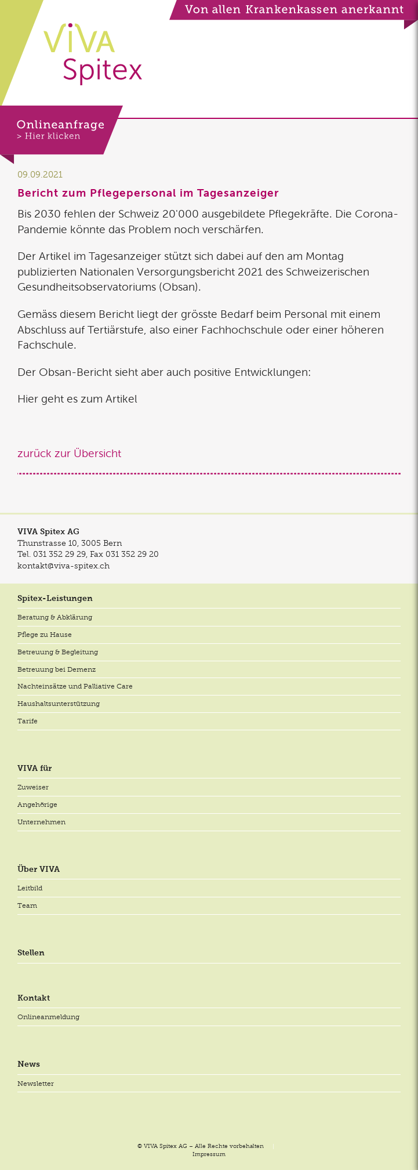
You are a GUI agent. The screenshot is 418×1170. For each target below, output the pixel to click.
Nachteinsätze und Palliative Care (75, 686)
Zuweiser (33, 787)
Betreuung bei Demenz (56, 669)
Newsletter (35, 1084)
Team (27, 905)
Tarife (27, 721)
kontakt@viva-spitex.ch (63, 565)
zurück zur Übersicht (69, 453)
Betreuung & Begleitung (57, 652)
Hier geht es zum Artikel (77, 399)
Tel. (51, 554)
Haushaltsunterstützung (58, 704)
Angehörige (37, 804)
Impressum (209, 1154)
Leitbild (29, 888)
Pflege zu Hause (44, 635)
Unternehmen (41, 822)
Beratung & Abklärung (54, 617)
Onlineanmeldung (48, 1017)
